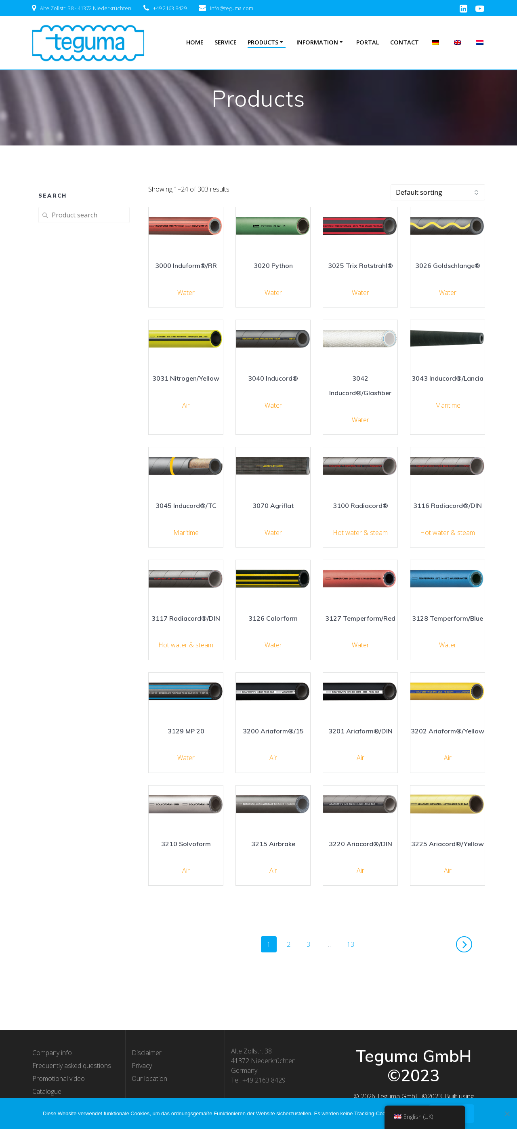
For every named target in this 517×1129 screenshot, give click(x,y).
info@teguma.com (231, 8)
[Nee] (507, 1114)
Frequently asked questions (71, 1065)
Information (317, 42)
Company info (52, 1052)
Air (186, 405)
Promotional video (58, 1078)
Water (186, 292)
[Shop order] (438, 192)
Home (195, 42)
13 (353, 944)
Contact (404, 42)
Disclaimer (147, 1052)
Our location (149, 1078)
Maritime (447, 405)
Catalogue (46, 1091)
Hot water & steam (360, 532)
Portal (367, 42)
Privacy (142, 1065)
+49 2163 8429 (170, 8)
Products (263, 42)
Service (225, 42)
